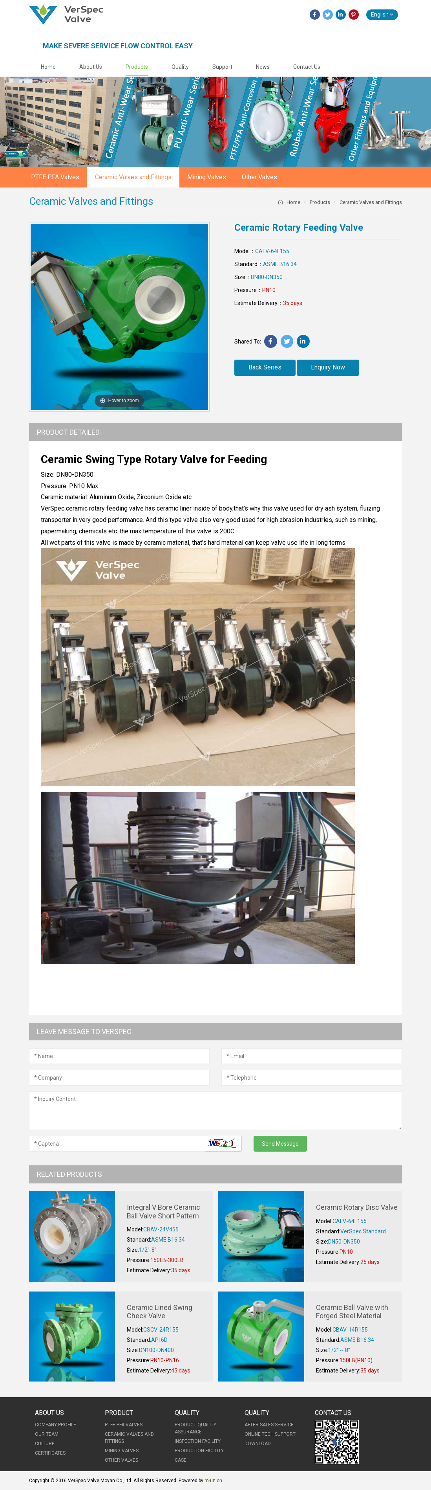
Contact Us (306, 67)
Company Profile (55, 1425)
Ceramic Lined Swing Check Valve (159, 1311)
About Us (90, 67)
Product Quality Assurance (195, 1428)
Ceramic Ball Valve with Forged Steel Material (352, 1311)
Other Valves (259, 177)
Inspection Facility (198, 1441)
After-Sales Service (269, 1425)
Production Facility (199, 1450)
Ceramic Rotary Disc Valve (357, 1207)
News (263, 67)
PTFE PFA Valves (55, 177)
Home (48, 67)
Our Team (46, 1434)
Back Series (264, 367)
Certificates (50, 1453)
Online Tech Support (270, 1434)
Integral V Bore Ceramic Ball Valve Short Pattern (163, 1211)
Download (258, 1443)
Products (137, 67)
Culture (45, 1443)
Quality (180, 67)
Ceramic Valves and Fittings (133, 177)
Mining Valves (206, 177)
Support (222, 67)
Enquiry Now (328, 367)
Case (180, 1460)
